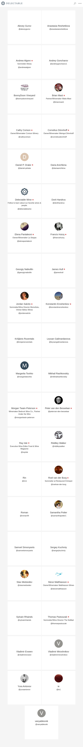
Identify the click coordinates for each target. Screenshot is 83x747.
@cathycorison (24, 137)
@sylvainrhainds (24, 620)
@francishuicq (58, 238)
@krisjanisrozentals (24, 342)
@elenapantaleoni (24, 241)
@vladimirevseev (24, 655)
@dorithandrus (58, 203)
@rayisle (24, 452)
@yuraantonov (24, 689)
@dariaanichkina (58, 168)
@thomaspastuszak (59, 623)
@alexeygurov (24, 29)
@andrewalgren (24, 67)
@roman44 (24, 516)
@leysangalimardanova (58, 342)
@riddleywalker (58, 446)
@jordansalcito (24, 313)
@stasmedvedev (24, 585)
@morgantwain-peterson (24, 417)
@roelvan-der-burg (58, 484)
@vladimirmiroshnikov (59, 655)
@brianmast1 (58, 102)
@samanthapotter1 (58, 516)
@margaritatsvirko (24, 377)
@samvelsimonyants (24, 551)
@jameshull (58, 272)
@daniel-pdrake (24, 168)
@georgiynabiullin (24, 272)
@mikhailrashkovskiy (58, 377)
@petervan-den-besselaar (58, 411)
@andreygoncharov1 (58, 64)
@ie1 (58, 689)
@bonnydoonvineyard (24, 99)
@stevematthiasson (59, 589)
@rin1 (24, 481)
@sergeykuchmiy (59, 551)
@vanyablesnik (41, 724)
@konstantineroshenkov (58, 307)
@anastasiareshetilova (58, 29)
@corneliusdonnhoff (58, 137)
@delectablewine (24, 209)
